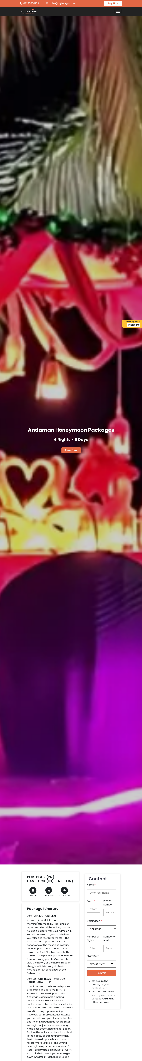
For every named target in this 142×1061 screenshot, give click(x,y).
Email (91, 901)
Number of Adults (109, 938)
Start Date (93, 956)
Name (91, 885)
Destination (94, 921)
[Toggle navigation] (118, 11)
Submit (102, 973)
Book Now (71, 450)
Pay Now (113, 3)
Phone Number (109, 902)
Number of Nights (93, 938)
